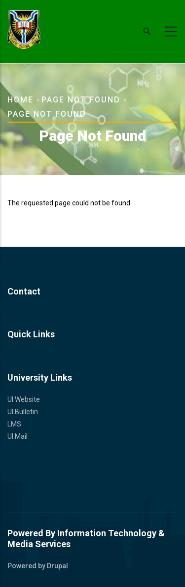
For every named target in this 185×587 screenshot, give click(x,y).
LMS (14, 424)
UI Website (23, 399)
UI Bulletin (22, 412)
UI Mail (17, 436)
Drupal (57, 566)
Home (20, 99)
